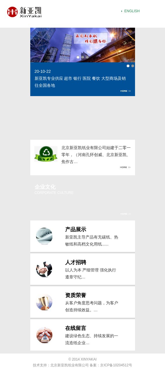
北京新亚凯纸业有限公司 (69, 365)
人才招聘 (75, 262)
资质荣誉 (75, 295)
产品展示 (75, 229)
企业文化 (45, 187)
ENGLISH (132, 11)
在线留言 (75, 328)
